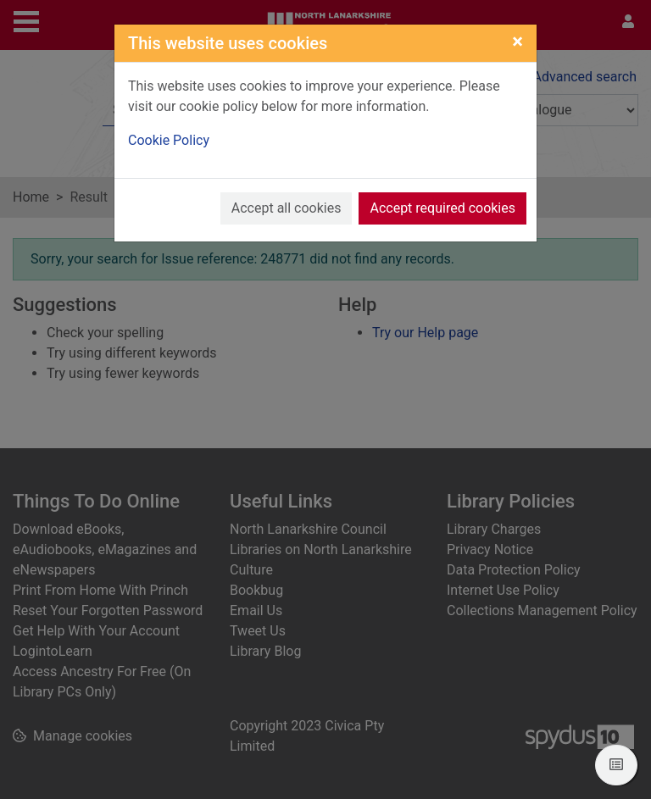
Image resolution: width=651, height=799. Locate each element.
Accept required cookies (442, 208)
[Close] (517, 41)
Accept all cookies (286, 208)
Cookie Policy (168, 140)
